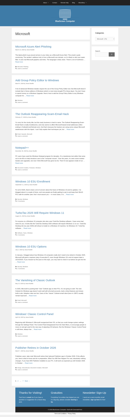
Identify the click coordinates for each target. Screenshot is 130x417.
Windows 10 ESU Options (30, 246)
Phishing (25, 66)
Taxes (25, 233)
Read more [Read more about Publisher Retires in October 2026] (28, 363)
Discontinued (26, 367)
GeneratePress (77, 409)
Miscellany (83, 2)
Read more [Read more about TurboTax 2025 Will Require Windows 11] (27, 228)
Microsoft (20, 66)
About (47, 2)
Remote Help (65, 2)
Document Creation (23, 168)
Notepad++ (22, 147)
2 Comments (21, 235)
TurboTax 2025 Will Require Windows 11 (39, 212)
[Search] (112, 54)
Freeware (32, 168)
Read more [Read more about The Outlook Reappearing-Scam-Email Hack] (70, 129)
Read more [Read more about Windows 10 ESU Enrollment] (70, 194)
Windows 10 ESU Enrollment (32, 181)
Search (97, 51)
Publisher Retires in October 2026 (35, 347)
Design (19, 367)
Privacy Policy (72, 413)
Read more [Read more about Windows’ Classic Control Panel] (37, 329)
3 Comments (21, 201)
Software (19, 233)
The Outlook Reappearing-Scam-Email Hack (42, 113)
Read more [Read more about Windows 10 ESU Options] (21, 262)
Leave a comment (22, 68)
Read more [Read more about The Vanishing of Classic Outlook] (33, 296)
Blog (73, 2)
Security (19, 199)
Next (27, 381)
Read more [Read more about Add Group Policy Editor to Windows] (30, 96)
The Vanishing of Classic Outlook (35, 280)
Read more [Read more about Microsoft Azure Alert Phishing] (19, 62)
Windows (20, 100)
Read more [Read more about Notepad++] (19, 163)
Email (19, 134)
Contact (54, 2)
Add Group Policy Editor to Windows (37, 80)
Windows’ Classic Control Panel (34, 314)
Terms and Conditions (60, 413)
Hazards (23, 134)
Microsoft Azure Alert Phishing (33, 46)
